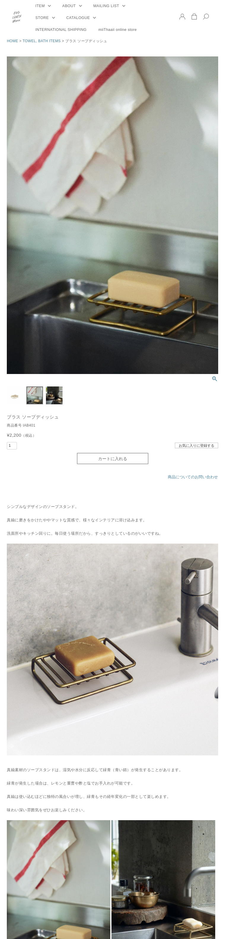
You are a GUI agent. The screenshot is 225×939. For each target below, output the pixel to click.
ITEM (40, 6)
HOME (12, 41)
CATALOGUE (78, 18)
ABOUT (69, 6)
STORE (42, 18)
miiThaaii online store (117, 30)
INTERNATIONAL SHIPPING (61, 30)
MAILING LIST (106, 6)
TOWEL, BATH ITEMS (42, 41)
